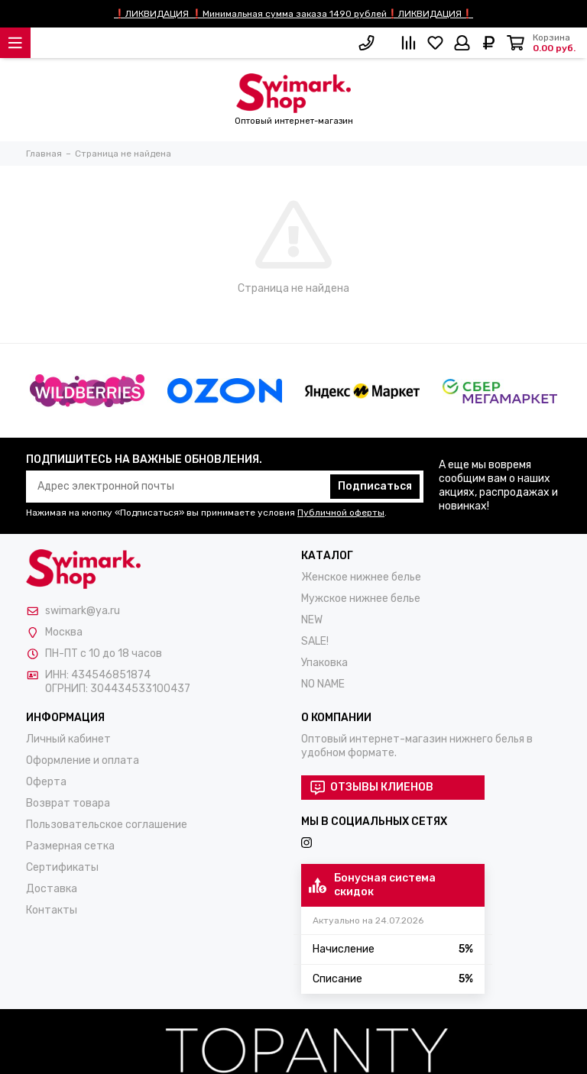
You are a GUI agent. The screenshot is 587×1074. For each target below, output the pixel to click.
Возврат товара (68, 803)
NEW (312, 619)
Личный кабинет (68, 739)
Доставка (51, 888)
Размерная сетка (70, 845)
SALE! (315, 641)
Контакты (51, 910)
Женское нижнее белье (361, 577)
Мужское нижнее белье (360, 598)
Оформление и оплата (82, 760)
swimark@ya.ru (82, 610)
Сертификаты (62, 867)
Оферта (46, 781)
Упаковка (324, 662)
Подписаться (375, 486)
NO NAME (323, 684)
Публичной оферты (340, 512)
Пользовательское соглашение (106, 824)
